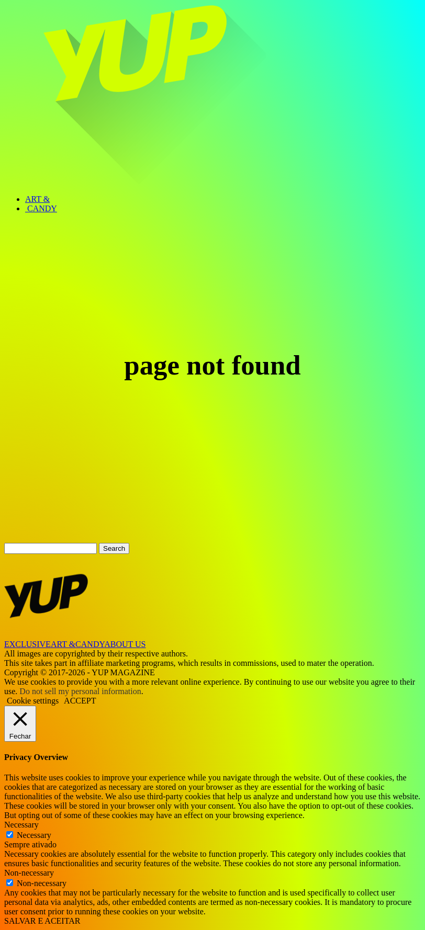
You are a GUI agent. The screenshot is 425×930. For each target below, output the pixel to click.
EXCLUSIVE (27, 644)
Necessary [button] (21, 824)
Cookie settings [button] (33, 700)
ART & (37, 199)
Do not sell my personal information (80, 691)
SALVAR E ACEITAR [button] (42, 920)
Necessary (34, 835)
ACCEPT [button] (80, 700)
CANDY (41, 208)
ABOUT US (125, 644)
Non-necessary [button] (29, 872)
